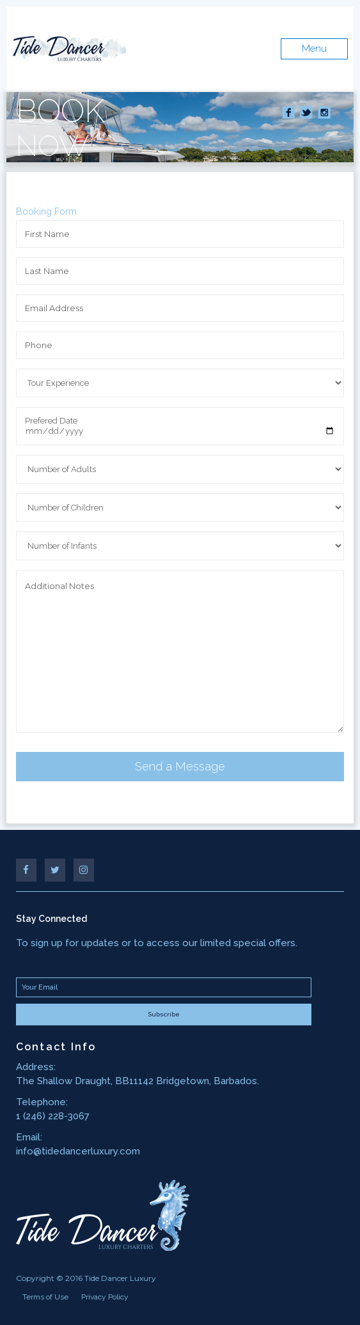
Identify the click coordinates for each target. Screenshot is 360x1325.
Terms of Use (45, 1296)
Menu (314, 48)
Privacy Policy (105, 1296)
